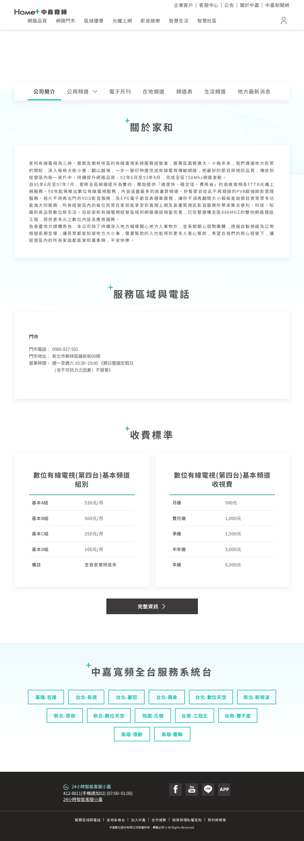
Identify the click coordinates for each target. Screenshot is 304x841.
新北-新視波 (256, 697)
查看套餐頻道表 (100, 564)
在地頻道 (154, 91)
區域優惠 (94, 22)
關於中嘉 (249, 4)
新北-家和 (64, 715)
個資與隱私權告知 (187, 819)
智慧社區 (207, 22)
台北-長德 (86, 697)
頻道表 (184, 91)
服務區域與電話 (88, 819)
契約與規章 (217, 819)
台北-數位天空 (211, 697)
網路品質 (37, 22)
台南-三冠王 (194, 715)
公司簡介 (44, 91)
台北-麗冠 (126, 697)
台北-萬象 (167, 697)
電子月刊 (120, 91)
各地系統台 (116, 819)
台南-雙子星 (238, 715)
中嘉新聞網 (277, 4)
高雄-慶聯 (172, 734)
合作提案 (159, 819)
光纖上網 (122, 22)
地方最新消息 (254, 91)
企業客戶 (183, 4)
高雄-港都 (132, 734)
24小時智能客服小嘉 (83, 799)
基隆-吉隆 (46, 697)
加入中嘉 (138, 819)
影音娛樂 (150, 22)
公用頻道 (82, 91)
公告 (229, 4)
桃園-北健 (153, 715)
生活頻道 (215, 91)
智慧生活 (179, 22)
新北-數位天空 (109, 715)
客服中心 (209, 4)
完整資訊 (152, 606)
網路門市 (66, 22)
